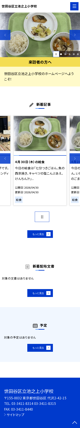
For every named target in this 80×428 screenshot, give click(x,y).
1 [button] (61, 54)
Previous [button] (5, 35)
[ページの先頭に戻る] (74, 423)
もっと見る (38, 235)
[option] (40, 35)
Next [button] (75, 35)
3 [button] (69, 54)
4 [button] (74, 54)
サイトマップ (15, 414)
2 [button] (65, 54)
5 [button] (78, 54)
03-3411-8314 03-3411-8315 (34, 403)
